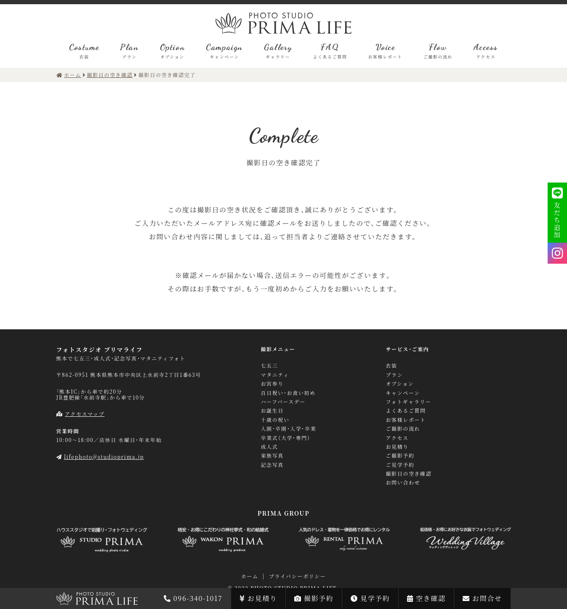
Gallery (278, 50)
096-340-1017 (193, 598)
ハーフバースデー (283, 402)
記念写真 (272, 465)
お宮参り (272, 384)
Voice (385, 50)
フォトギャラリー (408, 402)
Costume (84, 50)
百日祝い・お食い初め (288, 393)
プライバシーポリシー (297, 576)
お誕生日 (272, 410)
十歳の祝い (275, 420)
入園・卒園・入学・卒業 (289, 429)
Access (486, 50)
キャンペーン (403, 393)
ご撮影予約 (400, 455)
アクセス (397, 438)
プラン (394, 375)
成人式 (269, 447)
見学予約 (370, 598)
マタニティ (275, 375)
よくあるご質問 (406, 410)
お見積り (258, 598)
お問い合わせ (403, 482)
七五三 (269, 365)
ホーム (249, 576)
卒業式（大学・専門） (286, 438)
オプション (400, 384)
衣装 (391, 365)
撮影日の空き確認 (409, 474)
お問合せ (482, 598)
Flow (438, 50)
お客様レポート (406, 420)
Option (172, 50)
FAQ (330, 50)
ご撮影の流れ (403, 429)
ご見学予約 (400, 465)
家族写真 (272, 455)
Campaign (224, 50)
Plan (129, 50)
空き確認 (426, 598)
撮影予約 (313, 598)
